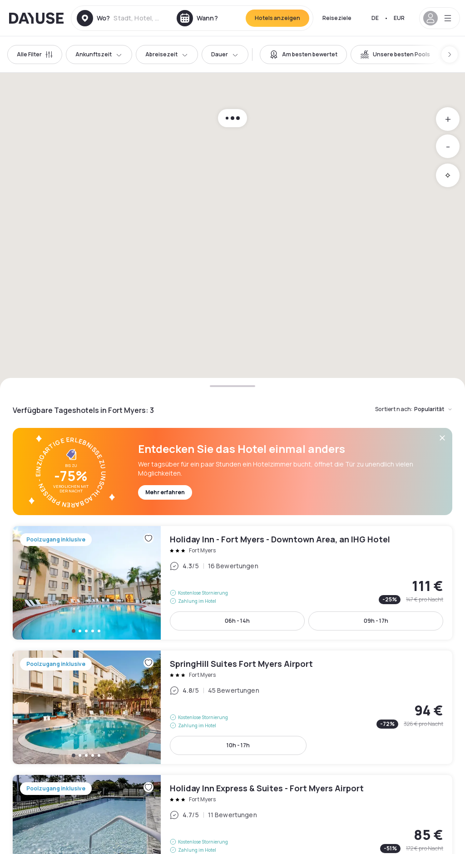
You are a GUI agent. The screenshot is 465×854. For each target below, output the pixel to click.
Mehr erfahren (165, 492)
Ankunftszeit (99, 54)
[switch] (303, 54)
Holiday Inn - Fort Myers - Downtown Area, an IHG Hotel (232, 583)
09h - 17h (376, 621)
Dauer (225, 54)
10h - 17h (238, 745)
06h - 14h (237, 621)
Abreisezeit (166, 54)
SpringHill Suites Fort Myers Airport (232, 707)
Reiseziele (336, 18)
